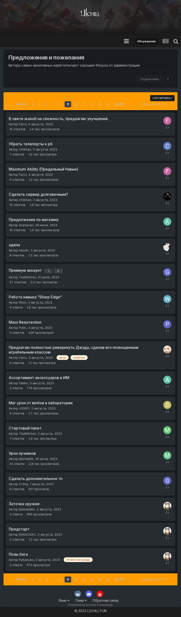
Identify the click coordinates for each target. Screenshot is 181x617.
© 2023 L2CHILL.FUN (90, 610)
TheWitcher (27, 276)
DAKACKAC (27, 533)
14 (107, 104)
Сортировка (162, 98)
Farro (23, 124)
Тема (80, 599)
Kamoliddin (27, 508)
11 (83, 104)
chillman (25, 149)
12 (91, 104)
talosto (24, 250)
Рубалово (26, 559)
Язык (64, 599)
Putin (22, 326)
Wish (22, 301)
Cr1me (23, 483)
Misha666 (26, 458)
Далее (120, 104)
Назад (21, 104)
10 (75, 104)
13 (99, 104)
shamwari (26, 225)
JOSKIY (24, 407)
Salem (23, 382)
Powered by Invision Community (90, 604)
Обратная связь (105, 599)
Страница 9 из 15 (153, 104)
